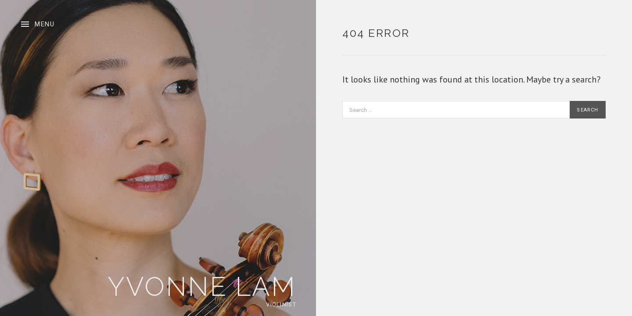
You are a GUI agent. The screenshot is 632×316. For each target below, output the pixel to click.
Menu (44, 24)
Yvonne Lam (202, 286)
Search (587, 110)
